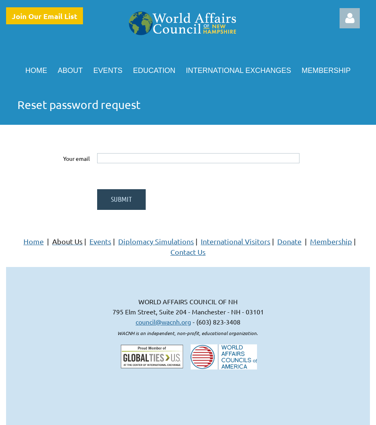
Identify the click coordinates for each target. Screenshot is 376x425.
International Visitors (235, 241)
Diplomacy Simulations (156, 241)
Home (33, 241)
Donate (289, 241)
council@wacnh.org (163, 322)
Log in (350, 18)
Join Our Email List (44, 16)
